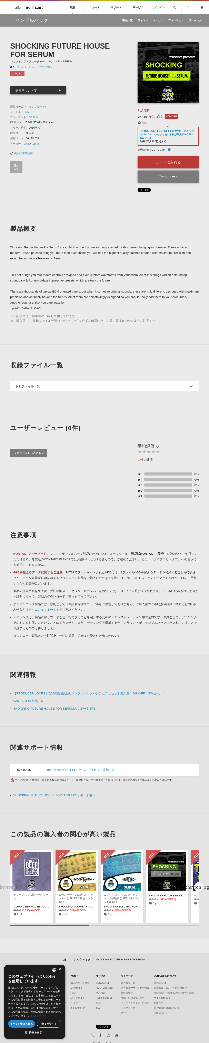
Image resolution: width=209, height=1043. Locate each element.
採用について (161, 1012)
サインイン (158, 7)
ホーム (64, 959)
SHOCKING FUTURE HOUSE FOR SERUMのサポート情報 (54, 708)
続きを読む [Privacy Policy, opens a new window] (37, 1015)
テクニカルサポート (42, 609)
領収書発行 (127, 992)
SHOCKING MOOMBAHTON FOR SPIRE (83, 906)
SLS (98, 1007)
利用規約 (158, 1003)
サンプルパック (38, 106)
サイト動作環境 (162, 997)
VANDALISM (31, 143)
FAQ (73, 992)
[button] (199, 887)
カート (124, 1012)
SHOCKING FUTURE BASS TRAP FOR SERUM (178, 895)
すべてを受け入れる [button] (21, 1023)
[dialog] (34, 1002)
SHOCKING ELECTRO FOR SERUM (126, 906)
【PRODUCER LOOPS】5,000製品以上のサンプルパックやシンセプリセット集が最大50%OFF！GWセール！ (167, 134)
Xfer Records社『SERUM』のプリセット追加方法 (80, 770)
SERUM (34, 117)
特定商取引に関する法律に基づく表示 (174, 992)
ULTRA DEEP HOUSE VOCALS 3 (33, 906)
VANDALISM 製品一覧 (28, 701)
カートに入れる (168, 162)
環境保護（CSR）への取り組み (170, 987)
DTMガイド (77, 987)
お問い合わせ (78, 1007)
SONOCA (101, 982)
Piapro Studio (102, 997)
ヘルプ (74, 1003)
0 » (44, 66)
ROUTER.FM (103, 987)
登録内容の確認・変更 (133, 997)
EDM (27, 111)
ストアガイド (78, 997)
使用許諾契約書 (21, 153)
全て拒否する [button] (49, 1023)
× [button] (59, 969)
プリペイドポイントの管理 (135, 1003)
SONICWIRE (30, 7)
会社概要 (158, 982)
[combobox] (54, 970)
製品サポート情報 (80, 982)
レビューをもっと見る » (28, 452)
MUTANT (100, 992)
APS (98, 1003)
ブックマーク (168, 177)
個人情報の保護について (167, 1007)
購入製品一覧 (128, 982)
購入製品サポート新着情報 (135, 987)
